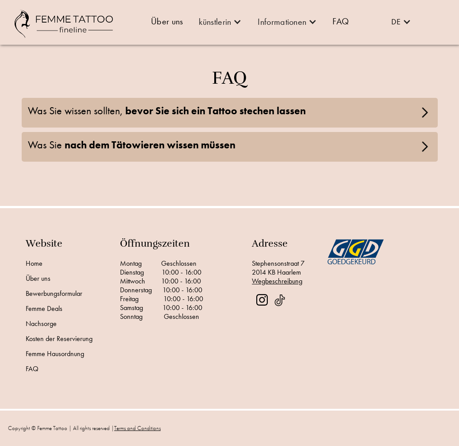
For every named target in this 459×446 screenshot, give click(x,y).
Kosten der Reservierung (59, 338)
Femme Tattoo (52, 428)
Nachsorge (41, 323)
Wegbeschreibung (277, 281)
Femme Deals (44, 308)
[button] (219, 21)
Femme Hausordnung (55, 353)
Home (34, 263)
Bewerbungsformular (54, 293)
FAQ (32, 369)
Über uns (38, 278)
